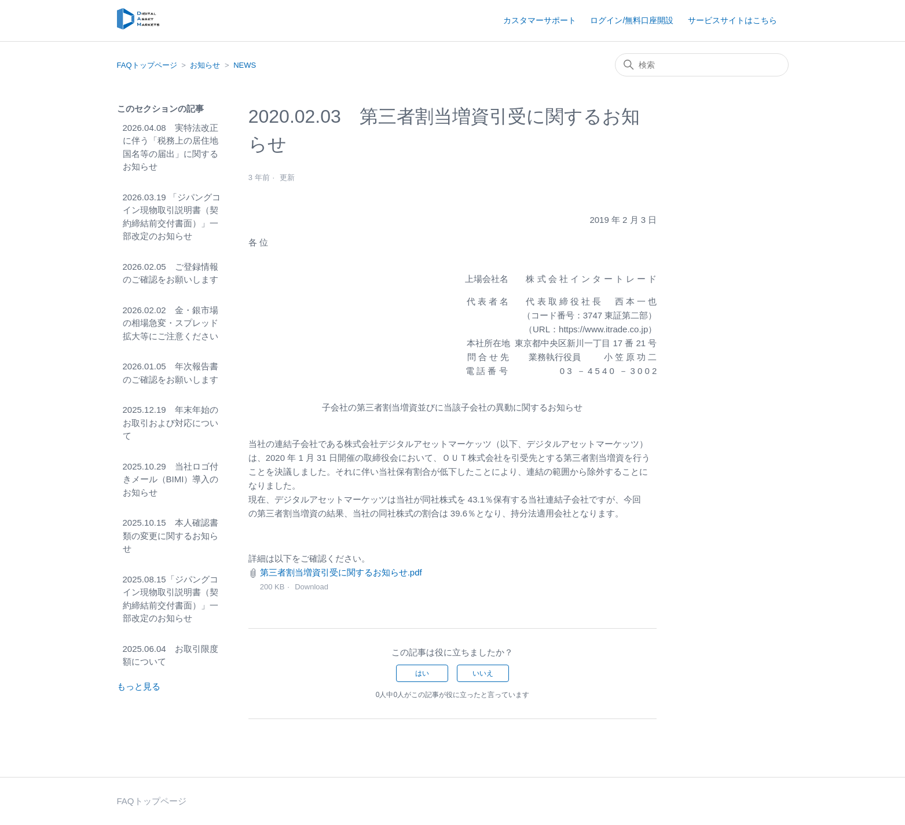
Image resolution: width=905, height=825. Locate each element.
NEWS (244, 65)
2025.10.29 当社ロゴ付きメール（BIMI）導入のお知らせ (171, 479)
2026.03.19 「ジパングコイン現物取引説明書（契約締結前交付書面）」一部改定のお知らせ (172, 216)
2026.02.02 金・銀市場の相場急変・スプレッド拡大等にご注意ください (170, 323)
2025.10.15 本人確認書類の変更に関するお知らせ (170, 535)
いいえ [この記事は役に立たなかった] (482, 673)
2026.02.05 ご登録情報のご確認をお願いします (170, 273)
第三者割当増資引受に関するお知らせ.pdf (341, 572)
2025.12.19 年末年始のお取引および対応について (170, 423)
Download (311, 586)
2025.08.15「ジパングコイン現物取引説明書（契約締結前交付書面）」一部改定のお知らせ (170, 599)
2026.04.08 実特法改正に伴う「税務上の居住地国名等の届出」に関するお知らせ (170, 147)
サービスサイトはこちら (732, 20)
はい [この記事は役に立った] (422, 673)
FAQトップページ (147, 65)
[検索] (702, 64)
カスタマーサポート (539, 20)
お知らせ (205, 65)
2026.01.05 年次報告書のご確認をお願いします (170, 372)
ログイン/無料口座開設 (631, 20)
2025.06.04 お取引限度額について (170, 655)
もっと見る (138, 686)
